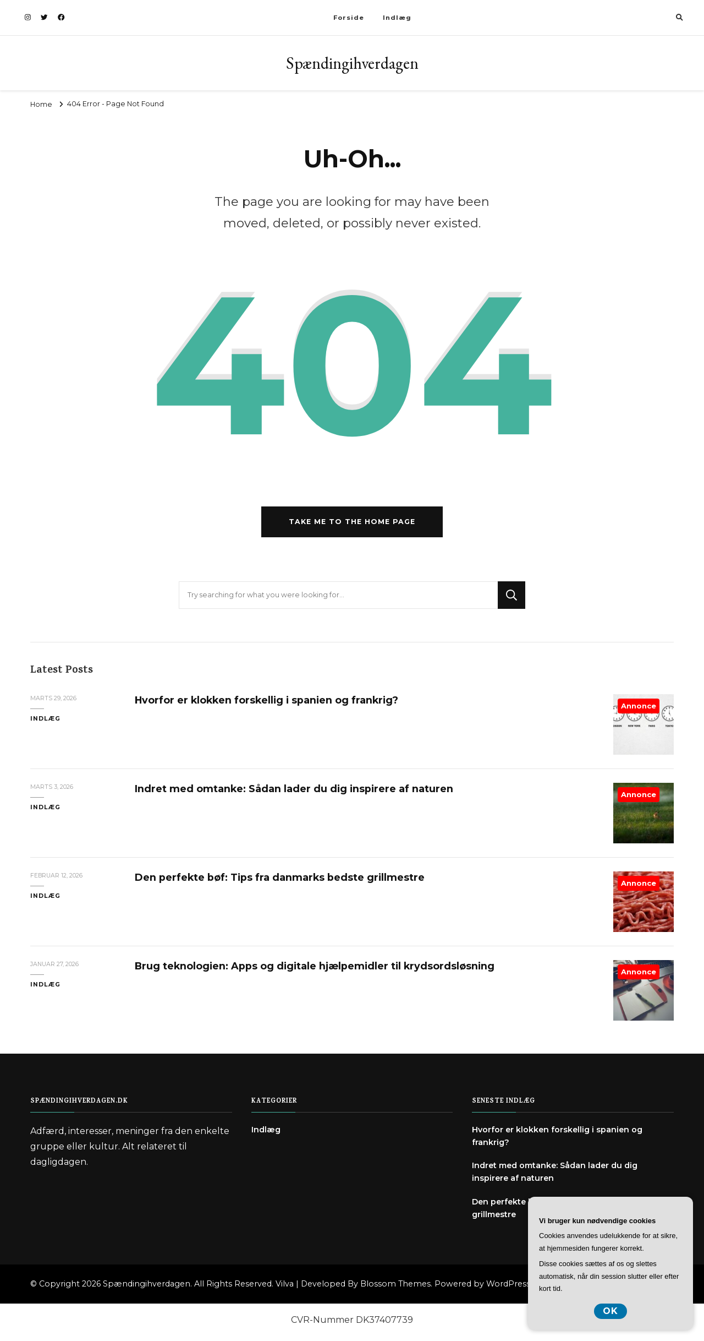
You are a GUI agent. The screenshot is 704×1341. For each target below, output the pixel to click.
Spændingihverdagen (352, 63)
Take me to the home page (352, 521)
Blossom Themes (395, 1284)
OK (610, 1311)
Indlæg (397, 17)
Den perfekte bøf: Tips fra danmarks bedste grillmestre (280, 877)
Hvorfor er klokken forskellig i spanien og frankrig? (266, 700)
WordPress (508, 1284)
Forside (348, 17)
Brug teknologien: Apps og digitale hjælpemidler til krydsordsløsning (314, 966)
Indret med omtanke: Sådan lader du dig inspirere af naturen (294, 788)
